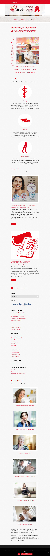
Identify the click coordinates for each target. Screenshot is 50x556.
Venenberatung (25, 156)
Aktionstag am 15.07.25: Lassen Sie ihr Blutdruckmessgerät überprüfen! (21, 262)
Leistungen (25, 101)
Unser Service (15, 79)
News (12, 363)
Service (25, 129)
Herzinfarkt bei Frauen (16, 320)
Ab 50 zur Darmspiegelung (17, 316)
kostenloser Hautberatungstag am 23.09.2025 (23, 205)
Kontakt (13, 343)
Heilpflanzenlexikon (15, 354)
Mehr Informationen (27, 553)
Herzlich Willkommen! (16, 336)
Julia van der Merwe (25, 207)
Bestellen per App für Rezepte (18, 338)
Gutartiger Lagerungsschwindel (18, 318)
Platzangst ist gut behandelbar (18, 314)
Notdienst (13, 345)
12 (24, 288)
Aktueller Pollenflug (15, 329)
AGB (12, 371)
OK (19, 553)
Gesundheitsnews (15, 352)
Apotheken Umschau (16, 327)
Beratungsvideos (15, 356)
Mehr (13, 224)
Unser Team (14, 339)
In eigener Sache (16, 169)
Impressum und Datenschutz (18, 373)
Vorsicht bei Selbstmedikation (18, 312)
